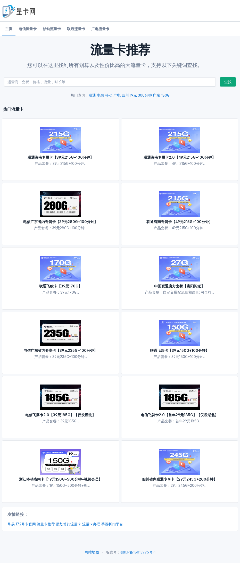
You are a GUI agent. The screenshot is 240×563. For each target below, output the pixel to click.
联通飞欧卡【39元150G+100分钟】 (179, 350)
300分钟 (145, 95)
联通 (92, 95)
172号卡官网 (26, 524)
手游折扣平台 (112, 524)
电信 (100, 95)
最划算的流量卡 (68, 524)
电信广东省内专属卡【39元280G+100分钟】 (60, 221)
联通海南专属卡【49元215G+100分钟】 (179, 221)
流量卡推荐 (46, 524)
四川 (125, 95)
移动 (108, 95)
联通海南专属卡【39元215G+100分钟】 (61, 157)
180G (165, 95)
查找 (227, 82)
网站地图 (92, 552)
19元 (133, 95)
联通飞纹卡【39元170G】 (60, 286)
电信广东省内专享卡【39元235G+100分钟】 (60, 350)
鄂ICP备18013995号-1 (137, 552)
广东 (156, 95)
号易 (11, 524)
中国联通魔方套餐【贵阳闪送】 (179, 286)
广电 (117, 95)
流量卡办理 (91, 524)
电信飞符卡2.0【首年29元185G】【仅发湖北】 (179, 415)
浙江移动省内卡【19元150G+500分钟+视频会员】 (60, 479)
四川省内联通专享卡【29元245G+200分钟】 (179, 479)
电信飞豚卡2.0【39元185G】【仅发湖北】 (60, 415)
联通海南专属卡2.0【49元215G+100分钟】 (180, 157)
